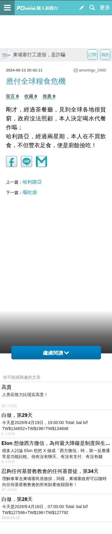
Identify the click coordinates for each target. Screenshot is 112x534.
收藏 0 (30, 96)
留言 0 (12, 96)
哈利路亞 (32, 181)
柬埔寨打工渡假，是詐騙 (33, 54)
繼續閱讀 (56, 353)
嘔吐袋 (30, 192)
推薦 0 (49, 96)
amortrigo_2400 (92, 70)
